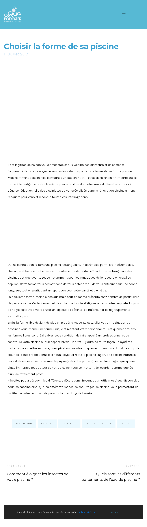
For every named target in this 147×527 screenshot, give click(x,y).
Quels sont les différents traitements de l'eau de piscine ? (110, 477)
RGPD (114, 512)
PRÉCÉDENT (16, 466)
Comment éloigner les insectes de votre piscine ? (37, 477)
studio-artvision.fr (86, 512)
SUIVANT (133, 466)
